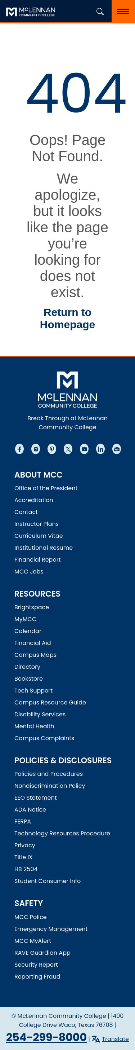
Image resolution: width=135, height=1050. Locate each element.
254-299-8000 (46, 1037)
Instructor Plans (36, 524)
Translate (115, 1039)
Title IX (23, 857)
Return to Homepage (67, 318)
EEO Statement (35, 798)
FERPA (22, 821)
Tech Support (33, 690)
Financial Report (37, 559)
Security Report (36, 965)
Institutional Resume (43, 548)
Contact (26, 512)
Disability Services (40, 714)
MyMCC (25, 619)
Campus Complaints (44, 738)
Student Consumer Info (47, 881)
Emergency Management (50, 929)
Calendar (27, 631)
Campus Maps (35, 655)
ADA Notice (30, 809)
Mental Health (34, 726)
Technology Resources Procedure (62, 833)
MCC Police (30, 917)
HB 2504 (26, 869)
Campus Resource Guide (50, 702)
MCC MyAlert (32, 941)
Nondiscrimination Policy (49, 786)
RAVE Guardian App (42, 953)
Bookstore (28, 679)
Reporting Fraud (37, 976)
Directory (27, 667)
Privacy (24, 845)
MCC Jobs (29, 571)
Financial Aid (32, 643)
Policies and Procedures (48, 774)
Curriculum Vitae (38, 536)
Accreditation (33, 500)
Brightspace (31, 607)
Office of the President (45, 488)
